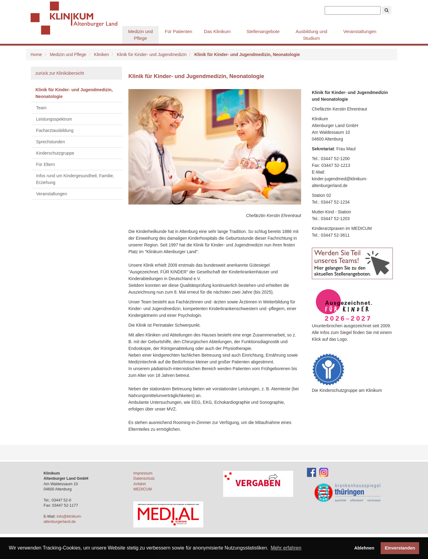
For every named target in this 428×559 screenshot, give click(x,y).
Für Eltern (45, 164)
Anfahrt (139, 484)
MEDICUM (142, 489)
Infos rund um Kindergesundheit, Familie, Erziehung (75, 179)
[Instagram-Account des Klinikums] (323, 472)
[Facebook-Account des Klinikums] (311, 472)
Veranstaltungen (359, 31)
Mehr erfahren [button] (286, 547)
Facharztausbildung (54, 130)
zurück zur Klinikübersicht (59, 73)
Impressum (142, 473)
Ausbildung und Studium (311, 35)
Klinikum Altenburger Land (76, 18)
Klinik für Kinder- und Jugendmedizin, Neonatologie (74, 93)
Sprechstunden (50, 141)
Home (36, 54)
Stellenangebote (262, 31)
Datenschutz (144, 478)
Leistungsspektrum (54, 119)
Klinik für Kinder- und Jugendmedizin (151, 54)
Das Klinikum (217, 31)
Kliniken (101, 54)
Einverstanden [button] (400, 548)
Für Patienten (178, 31)
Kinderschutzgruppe (55, 153)
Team (41, 107)
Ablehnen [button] (364, 548)
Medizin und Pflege (140, 35)
